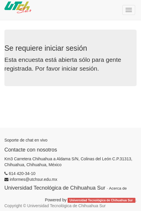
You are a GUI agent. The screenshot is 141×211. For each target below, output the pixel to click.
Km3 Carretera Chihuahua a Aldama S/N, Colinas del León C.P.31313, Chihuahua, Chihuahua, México (68, 161)
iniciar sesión (79, 68)
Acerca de (118, 188)
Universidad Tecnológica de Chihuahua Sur (102, 200)
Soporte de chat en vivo (25, 140)
